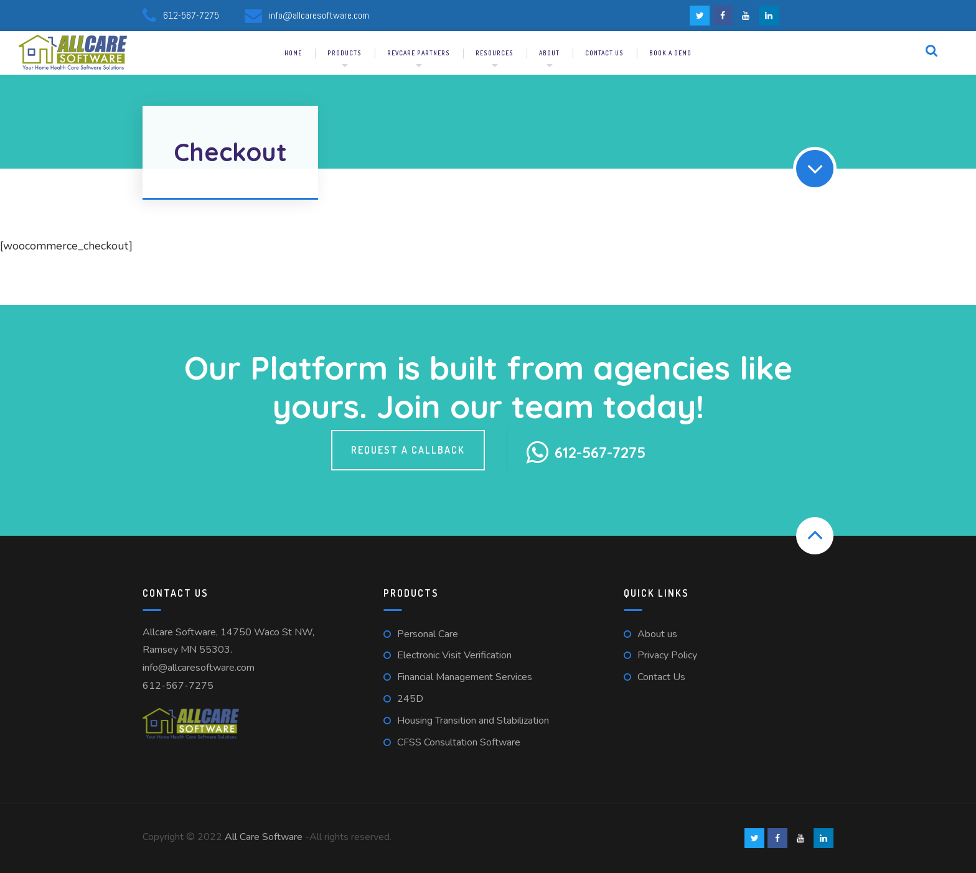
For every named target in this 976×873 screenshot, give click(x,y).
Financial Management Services (464, 677)
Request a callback (408, 450)
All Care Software (264, 837)
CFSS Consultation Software (458, 742)
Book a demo (670, 53)
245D (410, 699)
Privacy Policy (667, 655)
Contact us (604, 53)
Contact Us (661, 677)
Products (344, 53)
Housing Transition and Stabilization (473, 720)
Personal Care (427, 634)
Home (293, 53)
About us (657, 634)
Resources (495, 53)
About (549, 53)
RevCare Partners (418, 53)
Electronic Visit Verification (454, 655)
